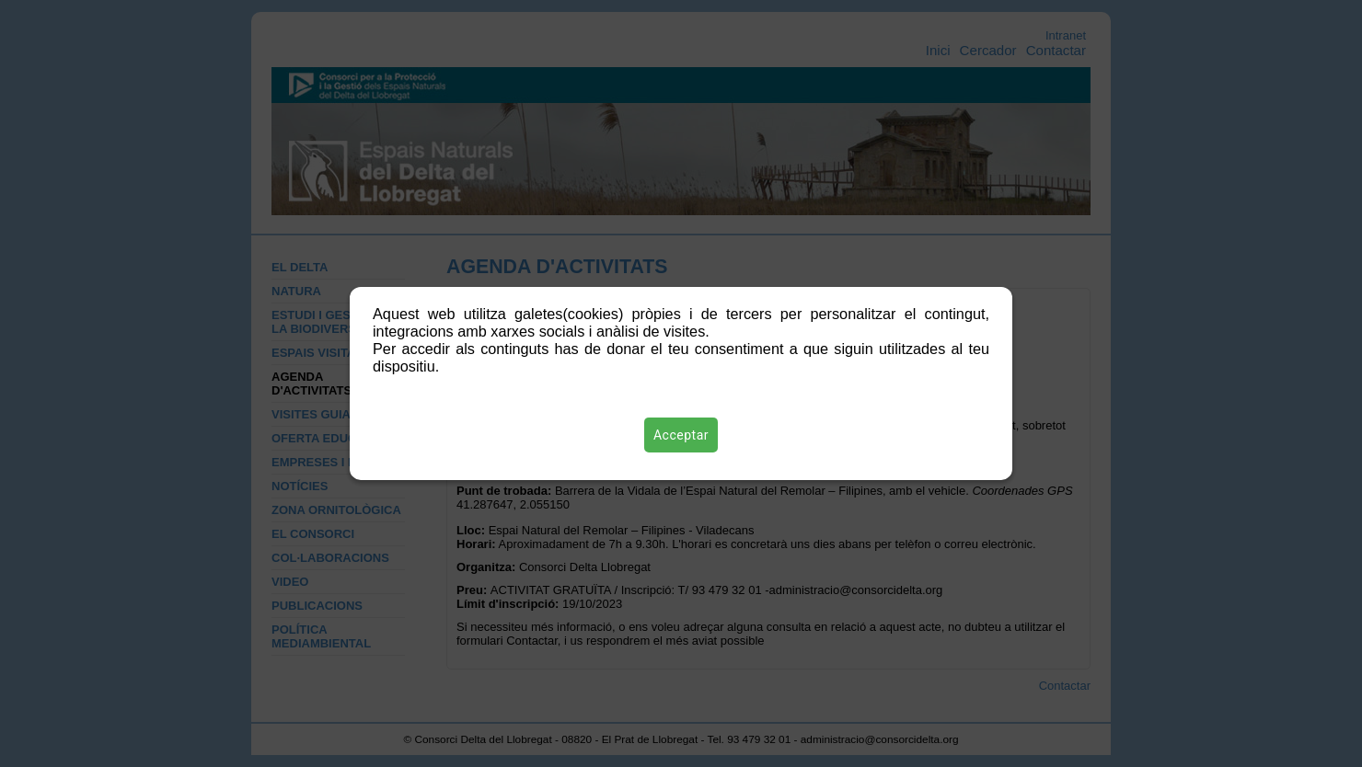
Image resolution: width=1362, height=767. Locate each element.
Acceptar (681, 435)
